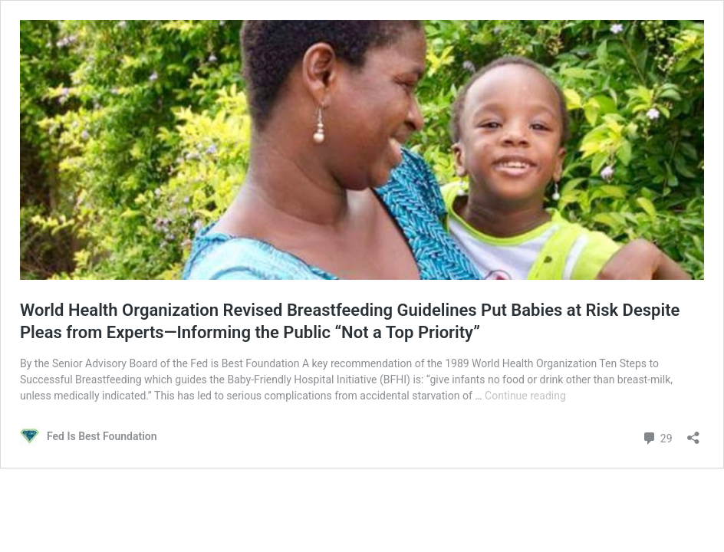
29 (657, 436)
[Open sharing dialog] (693, 433)
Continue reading (525, 395)
